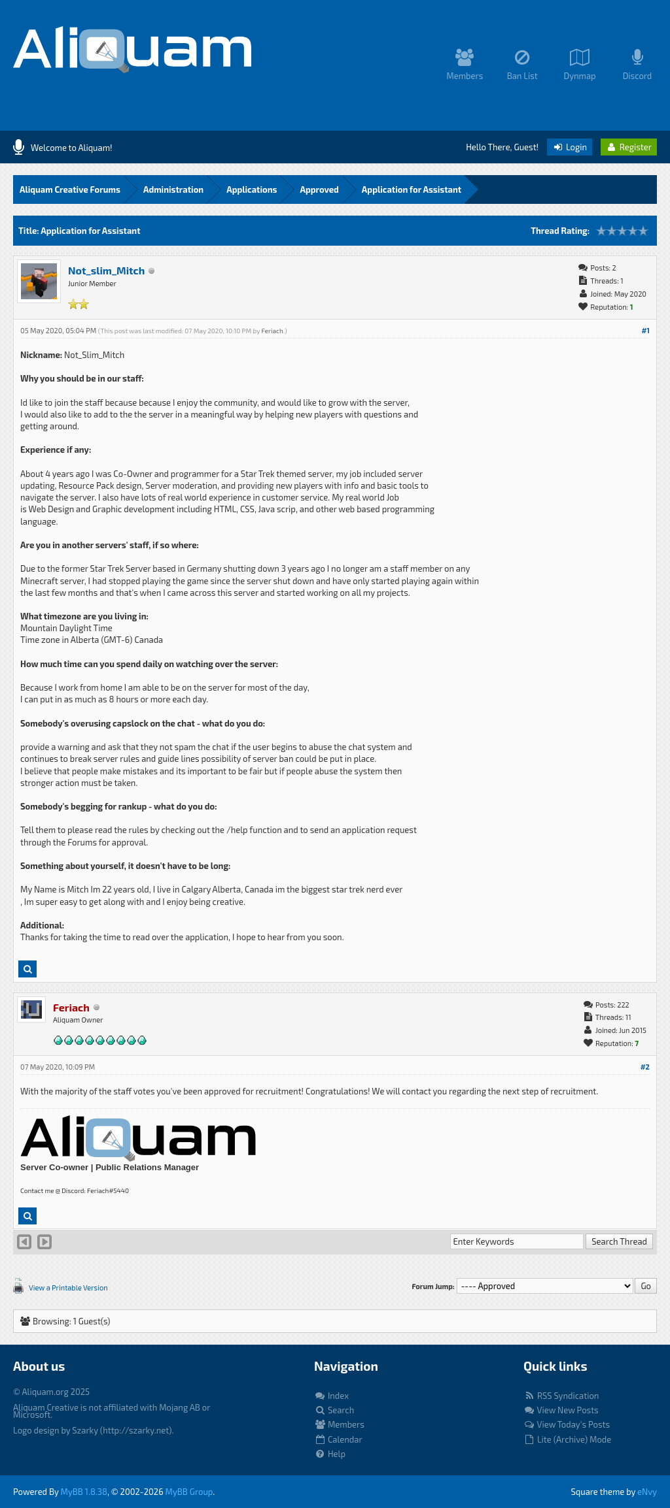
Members (339, 1424)
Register (629, 147)
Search (334, 1410)
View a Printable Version (68, 1287)
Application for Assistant (411, 189)
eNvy (647, 1491)
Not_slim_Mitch (106, 270)
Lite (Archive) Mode (567, 1439)
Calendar (338, 1439)
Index (331, 1395)
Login (569, 147)
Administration (173, 189)
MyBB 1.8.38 (84, 1491)
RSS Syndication (561, 1395)
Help (329, 1454)
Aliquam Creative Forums (70, 189)
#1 (645, 330)
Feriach (272, 331)
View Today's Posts (566, 1424)
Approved (319, 189)
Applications (251, 189)
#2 (645, 1066)
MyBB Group (189, 1491)
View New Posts (561, 1410)
